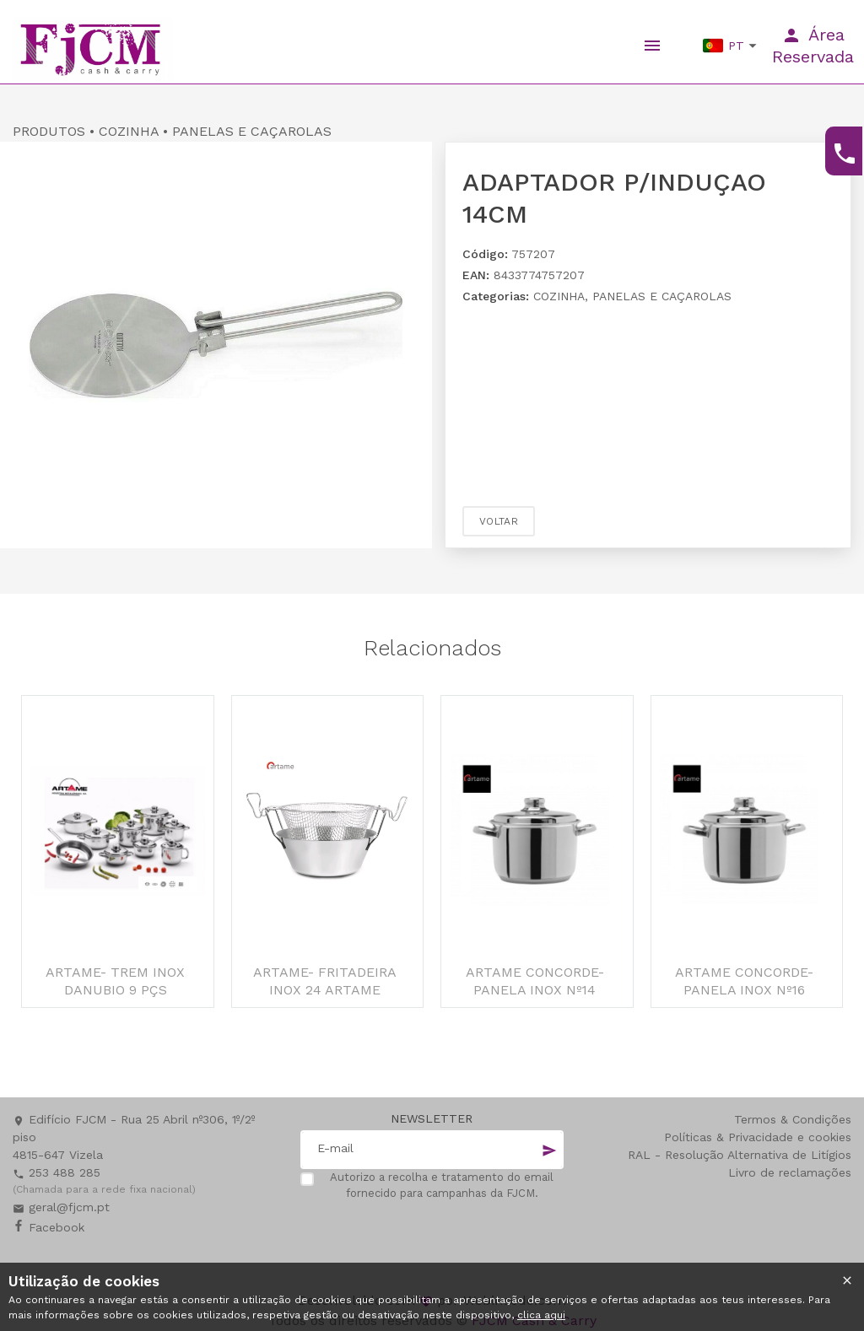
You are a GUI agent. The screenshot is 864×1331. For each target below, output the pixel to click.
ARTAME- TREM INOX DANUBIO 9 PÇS (115, 981)
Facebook (48, 1227)
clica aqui (541, 1315)
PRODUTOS (49, 131)
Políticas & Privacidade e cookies (757, 1137)
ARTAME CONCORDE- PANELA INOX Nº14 (535, 981)
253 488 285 (56, 1172)
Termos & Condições (792, 1119)
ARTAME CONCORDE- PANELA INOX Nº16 (744, 981)
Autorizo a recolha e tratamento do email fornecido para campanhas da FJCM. (442, 1185)
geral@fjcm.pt (61, 1207)
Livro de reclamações (789, 1172)
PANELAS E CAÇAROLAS (252, 131)
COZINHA (129, 131)
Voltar (498, 521)
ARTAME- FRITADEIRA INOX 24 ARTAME (325, 981)
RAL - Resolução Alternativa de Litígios (739, 1154)
